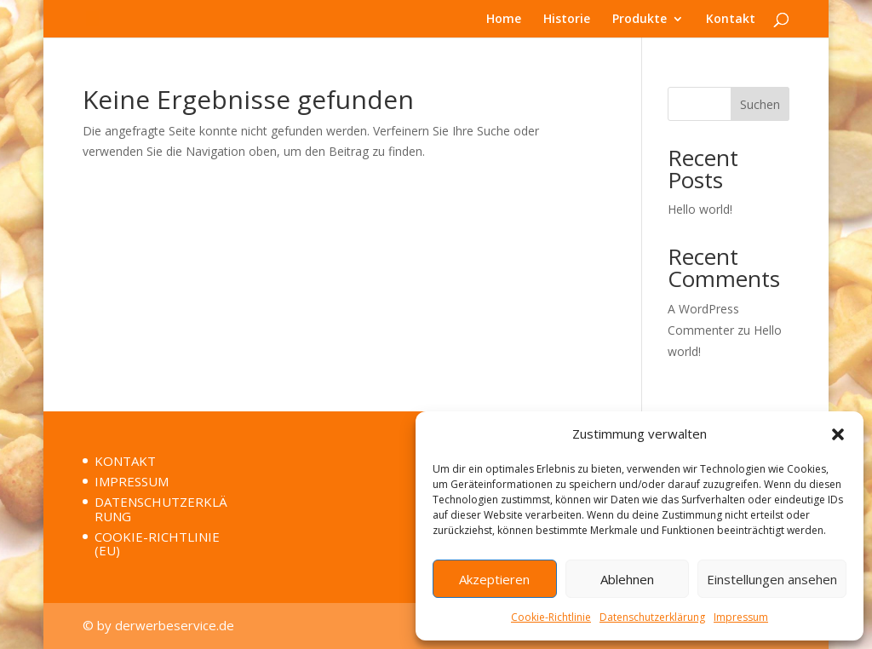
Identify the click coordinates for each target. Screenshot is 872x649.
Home (503, 19)
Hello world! (700, 209)
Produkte (639, 19)
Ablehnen (627, 579)
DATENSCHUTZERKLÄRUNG (161, 509)
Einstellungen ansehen (772, 579)
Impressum (741, 617)
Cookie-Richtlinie (551, 617)
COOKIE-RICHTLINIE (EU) (157, 544)
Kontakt (730, 19)
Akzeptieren (494, 579)
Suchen (760, 104)
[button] (837, 434)
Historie (566, 19)
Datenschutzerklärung (652, 617)
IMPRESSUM (132, 481)
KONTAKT (125, 460)
